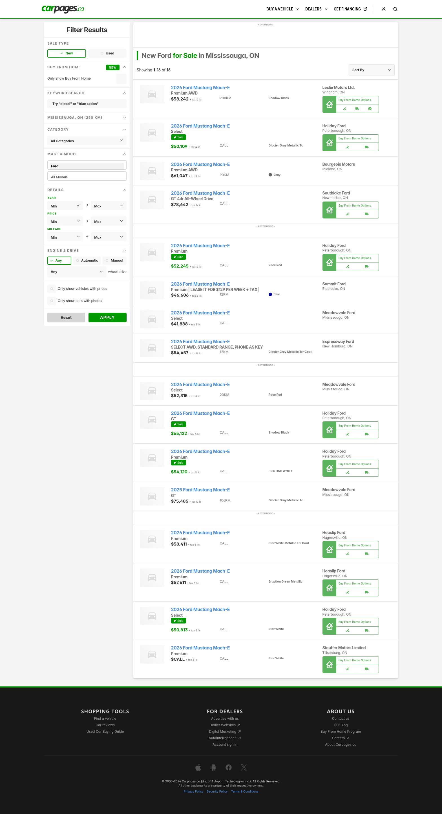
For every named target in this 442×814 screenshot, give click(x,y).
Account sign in (225, 744)
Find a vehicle (105, 718)
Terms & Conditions (244, 791)
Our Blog (341, 725)
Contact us (341, 718)
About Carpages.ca (340, 744)
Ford (87, 166)
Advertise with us (225, 718)
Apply (107, 317)
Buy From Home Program (341, 731)
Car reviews (105, 725)
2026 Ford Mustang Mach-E (200, 87)
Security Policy (217, 791)
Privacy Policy (194, 791)
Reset (66, 317)
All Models (87, 177)
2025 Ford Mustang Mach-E (200, 490)
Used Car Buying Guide (105, 731)
